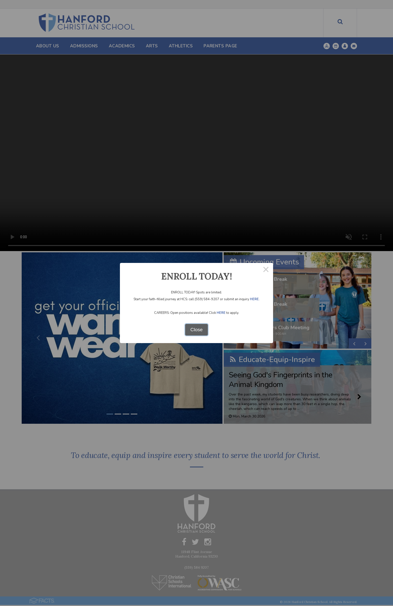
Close (196, 329)
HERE (254, 299)
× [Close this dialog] (266, 270)
